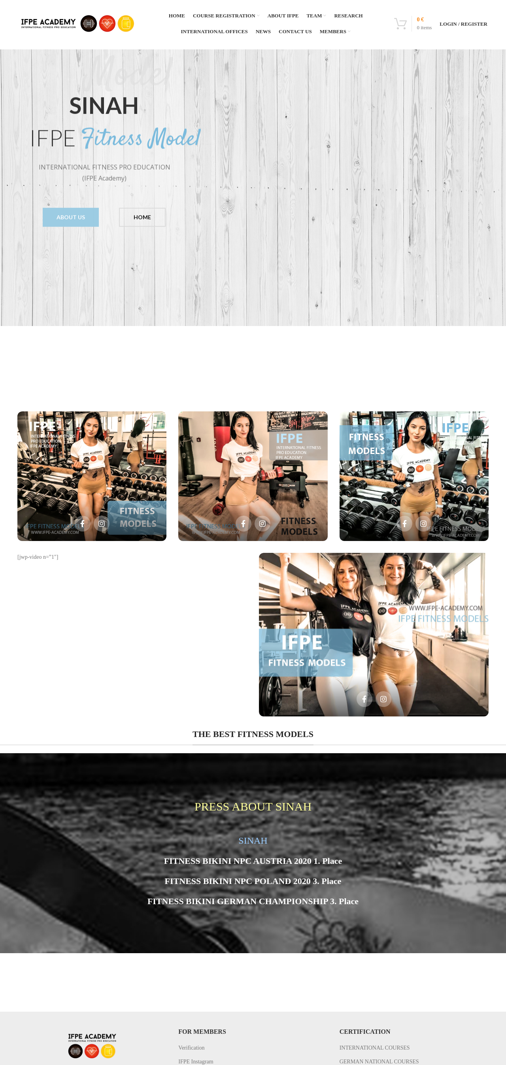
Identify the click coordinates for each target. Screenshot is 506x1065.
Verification (191, 1048)
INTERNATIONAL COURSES (375, 1048)
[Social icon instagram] (102, 524)
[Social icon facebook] (83, 524)
